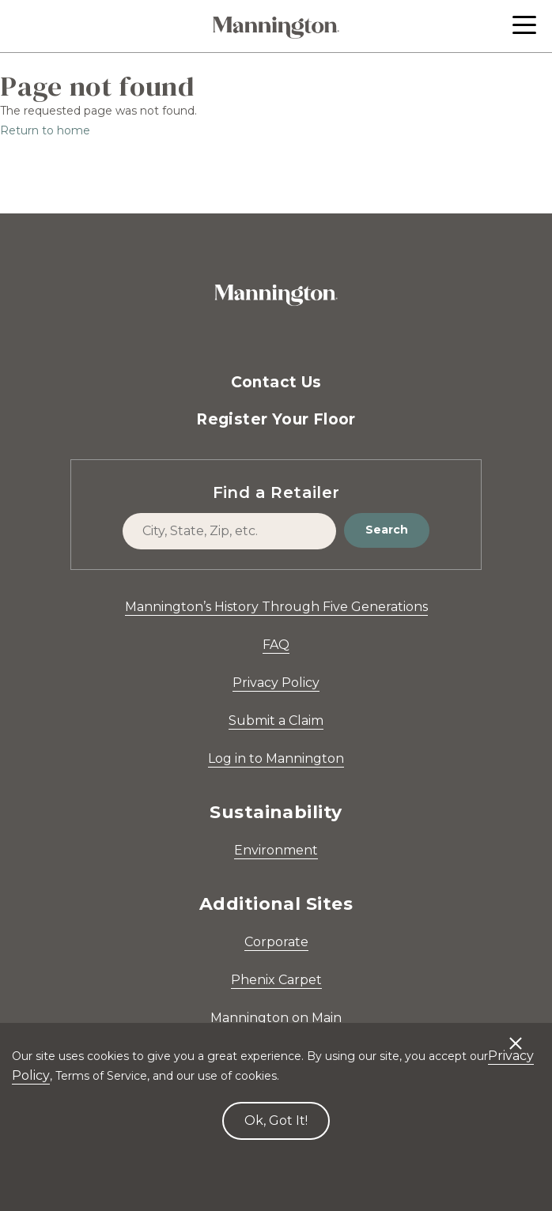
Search (386, 530)
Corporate (276, 941)
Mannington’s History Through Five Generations (276, 606)
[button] (524, 25)
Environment (276, 850)
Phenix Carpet (276, 979)
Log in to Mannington (276, 758)
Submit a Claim (276, 720)
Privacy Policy (276, 682)
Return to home (45, 130)
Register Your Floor (276, 419)
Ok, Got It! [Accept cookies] (276, 1120)
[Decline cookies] (515, 1035)
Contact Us (276, 382)
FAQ (276, 644)
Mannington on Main (276, 1017)
